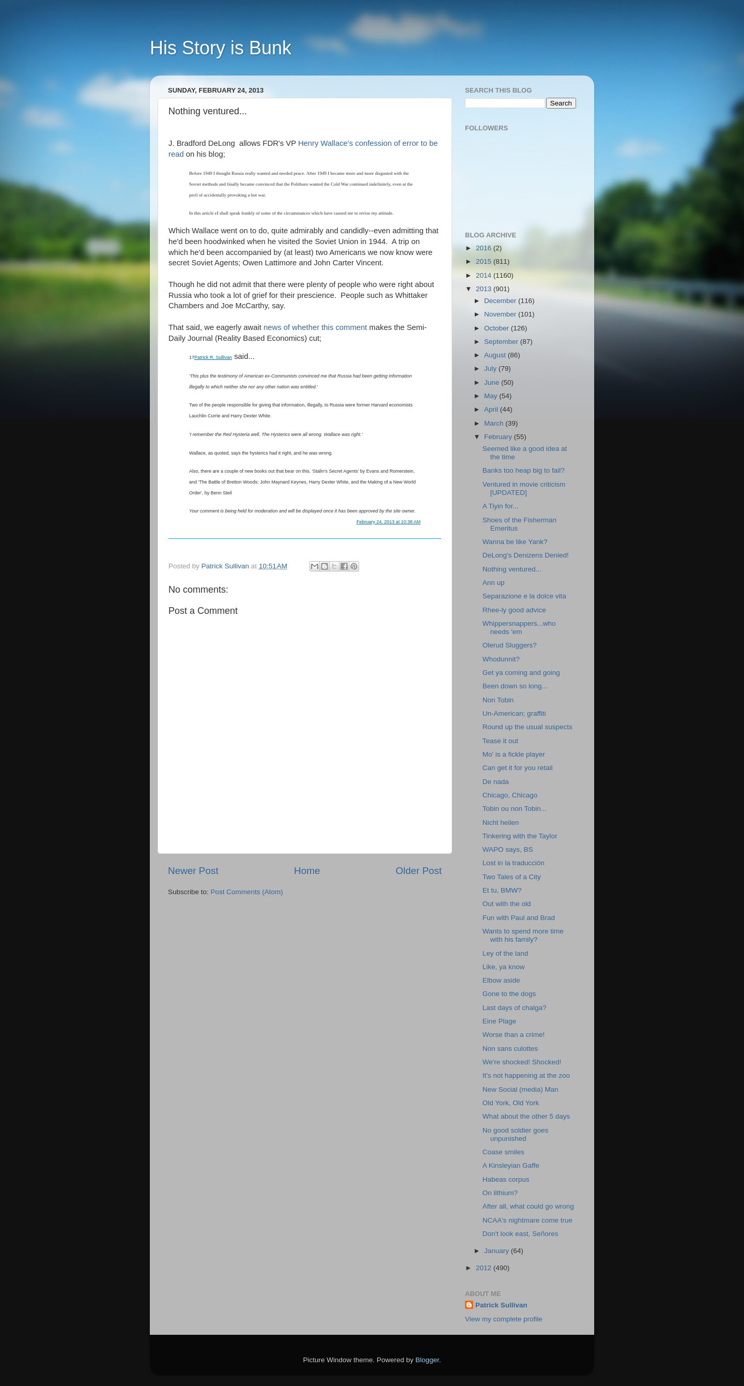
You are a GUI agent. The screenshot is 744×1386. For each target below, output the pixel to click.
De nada (496, 782)
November (501, 314)
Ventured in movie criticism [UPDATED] (524, 488)
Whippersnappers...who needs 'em (519, 628)
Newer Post (193, 870)
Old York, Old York (511, 1103)
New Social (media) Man (521, 1089)
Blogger (427, 1360)
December (501, 301)
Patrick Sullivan (501, 1305)
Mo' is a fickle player (514, 754)
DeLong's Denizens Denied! (526, 555)
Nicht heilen (501, 822)
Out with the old (507, 904)
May (491, 396)
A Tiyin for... (501, 506)
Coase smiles (503, 1152)
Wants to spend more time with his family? (523, 935)
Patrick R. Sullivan (213, 357)
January (497, 1251)
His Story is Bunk (220, 47)
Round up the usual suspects (527, 727)
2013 (484, 289)
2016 (484, 248)
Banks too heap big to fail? (524, 470)
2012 (484, 1268)
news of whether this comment (315, 327)
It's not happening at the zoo (526, 1075)
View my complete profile (503, 1319)
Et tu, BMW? (502, 890)
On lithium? (500, 1193)
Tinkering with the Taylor (520, 836)
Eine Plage (499, 1021)
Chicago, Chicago (510, 795)
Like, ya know (504, 967)
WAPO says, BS (508, 849)
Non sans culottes (510, 1048)
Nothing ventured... (512, 569)
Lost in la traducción (514, 863)
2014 (484, 275)
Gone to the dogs (509, 994)
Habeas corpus (506, 1179)
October (497, 328)
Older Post (419, 870)
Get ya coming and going (521, 672)
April (492, 409)
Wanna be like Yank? (515, 542)
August (496, 355)
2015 (484, 261)
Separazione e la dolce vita (524, 596)
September (502, 341)
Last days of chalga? (515, 1008)
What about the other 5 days (526, 1116)
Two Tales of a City (512, 877)
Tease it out (500, 741)
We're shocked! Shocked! (522, 1062)
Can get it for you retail (518, 768)
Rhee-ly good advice (514, 610)
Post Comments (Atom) (247, 892)
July (491, 368)
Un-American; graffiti (514, 713)
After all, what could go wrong (528, 1206)
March (494, 423)
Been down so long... (515, 686)
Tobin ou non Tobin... (515, 808)
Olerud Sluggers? (510, 645)
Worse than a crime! (514, 1034)
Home (307, 870)
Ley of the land (506, 953)
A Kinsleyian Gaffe (511, 1165)
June (492, 382)
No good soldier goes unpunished (516, 1134)
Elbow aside (501, 980)
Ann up (494, 582)
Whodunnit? (501, 659)
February (499, 437)
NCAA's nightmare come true (527, 1220)
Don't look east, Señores (521, 1234)
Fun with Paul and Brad (519, 918)
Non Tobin (498, 700)
